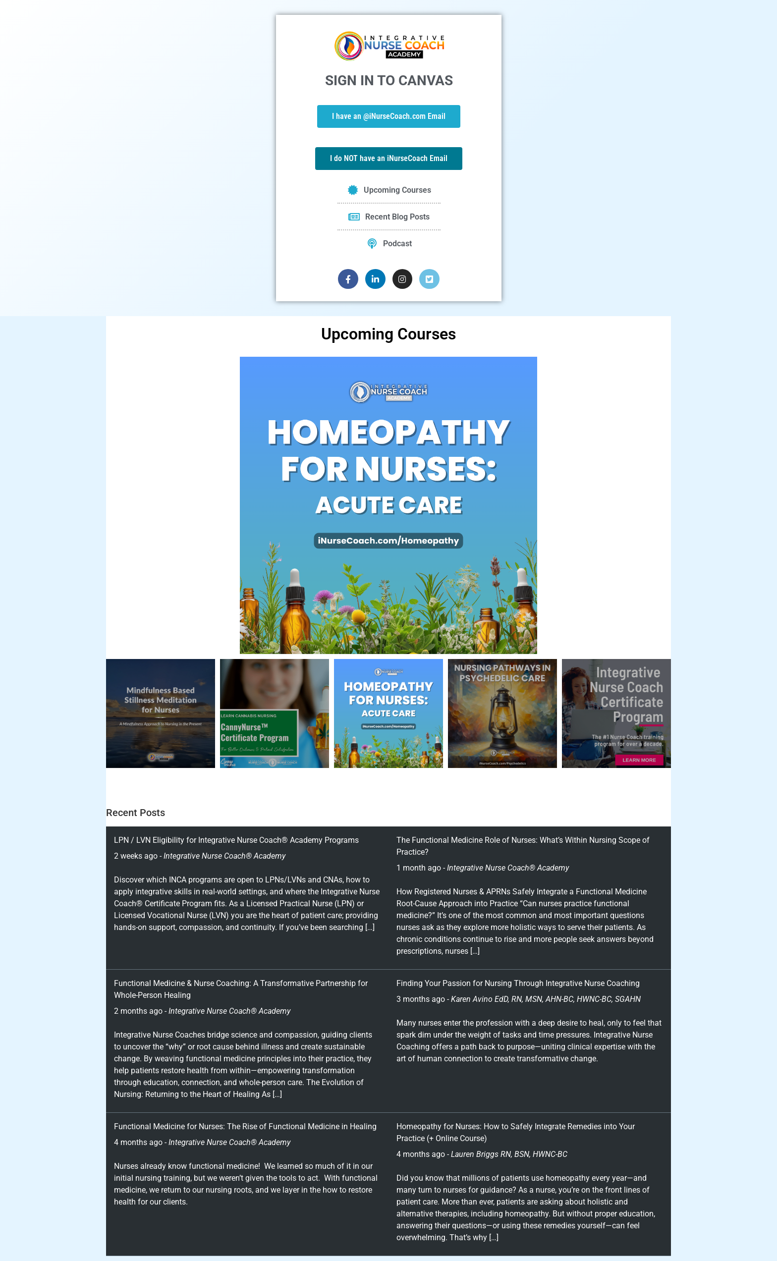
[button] (116, 505)
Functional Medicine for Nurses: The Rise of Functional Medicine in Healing (245, 1126)
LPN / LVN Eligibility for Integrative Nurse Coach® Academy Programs (236, 840)
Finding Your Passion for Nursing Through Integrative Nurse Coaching (518, 983)
